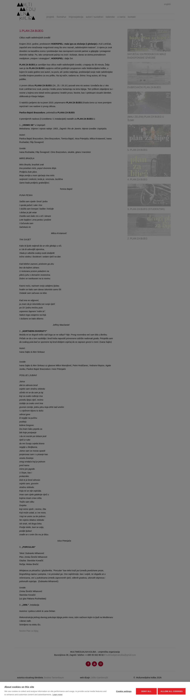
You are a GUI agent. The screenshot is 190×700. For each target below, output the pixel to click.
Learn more (57, 694)
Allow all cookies (172, 691)
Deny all (146, 691)
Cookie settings (123, 691)
